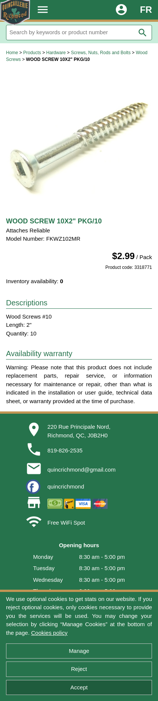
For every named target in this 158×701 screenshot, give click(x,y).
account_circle (121, 9)
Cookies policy (49, 633)
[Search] (79, 32)
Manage (79, 651)
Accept (79, 687)
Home (12, 52)
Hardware (56, 52)
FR (146, 10)
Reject (79, 669)
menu (42, 9)
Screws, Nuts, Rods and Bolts (101, 52)
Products (32, 52)
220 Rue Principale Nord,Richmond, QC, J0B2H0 (79, 431)
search (142, 32)
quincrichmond (65, 486)
